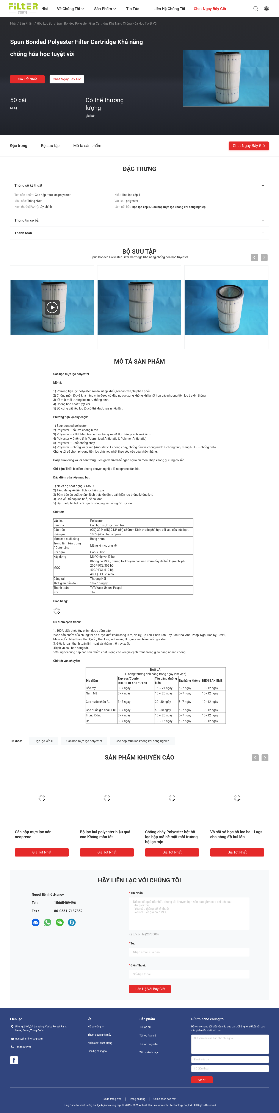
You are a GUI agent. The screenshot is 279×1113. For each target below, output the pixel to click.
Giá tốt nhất (27, 79)
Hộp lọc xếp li (43, 741)
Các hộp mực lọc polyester (84, 741)
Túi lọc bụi (145, 1027)
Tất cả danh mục (149, 1052)
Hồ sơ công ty (95, 1026)
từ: (132, 943)
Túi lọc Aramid (148, 1035)
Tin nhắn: (137, 893)
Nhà (13, 23)
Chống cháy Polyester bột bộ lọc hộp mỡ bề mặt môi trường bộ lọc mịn (171, 837)
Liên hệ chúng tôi (97, 1051)
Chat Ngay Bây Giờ (67, 79)
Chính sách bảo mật (164, 1098)
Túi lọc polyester (149, 1044)
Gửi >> (202, 1079)
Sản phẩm (27, 23)
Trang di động (137, 1098)
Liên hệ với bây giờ (150, 989)
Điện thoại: (138, 965)
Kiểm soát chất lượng (100, 1042)
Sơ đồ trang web (112, 1098)
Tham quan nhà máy (99, 1034)
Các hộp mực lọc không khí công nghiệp (142, 741)
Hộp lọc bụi (45, 23)
